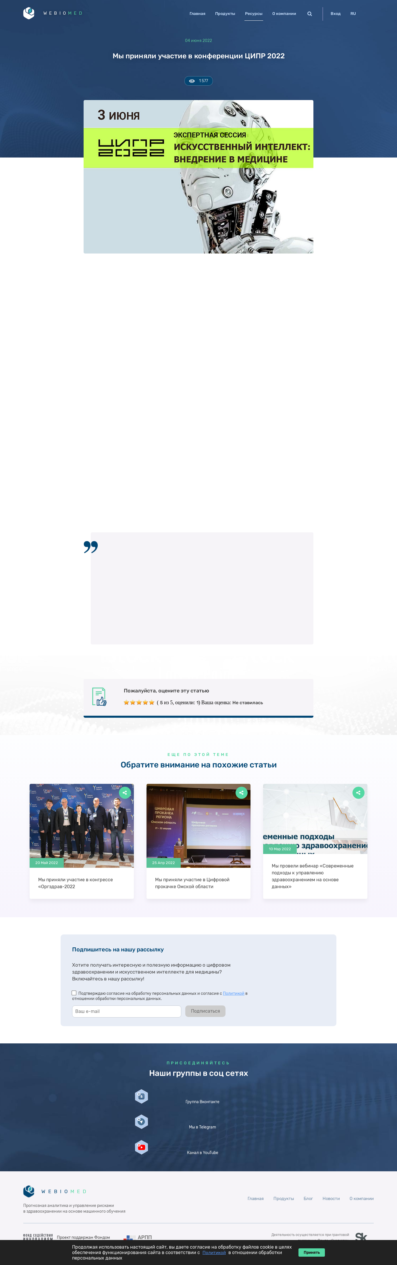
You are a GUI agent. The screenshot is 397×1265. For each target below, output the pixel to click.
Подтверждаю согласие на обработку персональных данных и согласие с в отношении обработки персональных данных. (160, 998)
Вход (336, 13)
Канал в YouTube (315, 1123)
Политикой (233, 995)
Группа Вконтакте (81, 1123)
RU (353, 13)
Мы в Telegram (198, 1120)
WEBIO (73, 14)
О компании (284, 13)
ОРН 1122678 (335, 1220)
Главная (197, 13)
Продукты (225, 13)
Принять (312, 1252)
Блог (304, 1172)
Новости (328, 1172)
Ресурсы (254, 13)
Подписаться (205, 1013)
